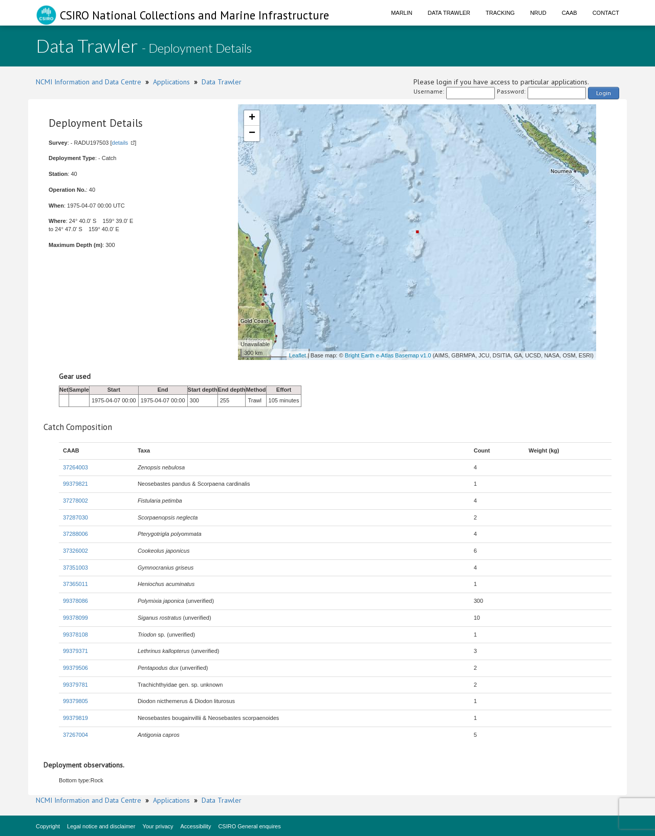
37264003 (75, 467)
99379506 (75, 668)
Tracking (500, 13)
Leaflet (297, 355)
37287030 (75, 517)
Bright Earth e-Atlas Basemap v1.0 (388, 355)
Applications (171, 81)
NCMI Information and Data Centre (88, 81)
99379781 (75, 685)
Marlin (401, 13)
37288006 (75, 534)
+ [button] (252, 118)
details (120, 143)
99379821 (75, 484)
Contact (606, 13)
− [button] (252, 133)
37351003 (75, 567)
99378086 (75, 601)
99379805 (75, 701)
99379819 (75, 718)
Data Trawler (449, 13)
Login (603, 93)
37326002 (75, 551)
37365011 (75, 584)
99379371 (75, 651)
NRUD (538, 13)
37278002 (75, 501)
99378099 (75, 618)
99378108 (75, 634)
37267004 (75, 735)
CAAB (569, 13)
